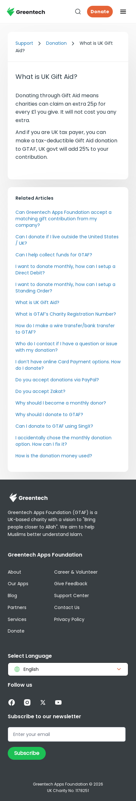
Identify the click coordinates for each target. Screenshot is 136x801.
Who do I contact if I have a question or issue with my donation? (66, 346)
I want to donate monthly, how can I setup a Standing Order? (65, 287)
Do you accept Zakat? (40, 391)
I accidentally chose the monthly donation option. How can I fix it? (63, 440)
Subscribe (26, 753)
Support (24, 43)
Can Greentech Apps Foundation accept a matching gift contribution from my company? (63, 218)
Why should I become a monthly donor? (60, 403)
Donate (100, 11)
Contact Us (67, 607)
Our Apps (18, 583)
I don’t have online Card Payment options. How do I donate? (68, 364)
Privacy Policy (69, 619)
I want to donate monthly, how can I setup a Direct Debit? (65, 269)
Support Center (71, 595)
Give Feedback (70, 583)
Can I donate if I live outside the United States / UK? (67, 240)
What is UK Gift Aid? (37, 302)
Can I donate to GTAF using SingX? (54, 426)
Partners (17, 607)
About (14, 572)
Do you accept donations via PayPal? (57, 380)
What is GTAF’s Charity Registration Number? (65, 314)
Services (17, 619)
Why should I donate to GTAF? (49, 414)
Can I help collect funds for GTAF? (53, 255)
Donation (56, 43)
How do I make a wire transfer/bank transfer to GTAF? (65, 328)
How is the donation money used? (53, 456)
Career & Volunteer (76, 572)
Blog (12, 595)
